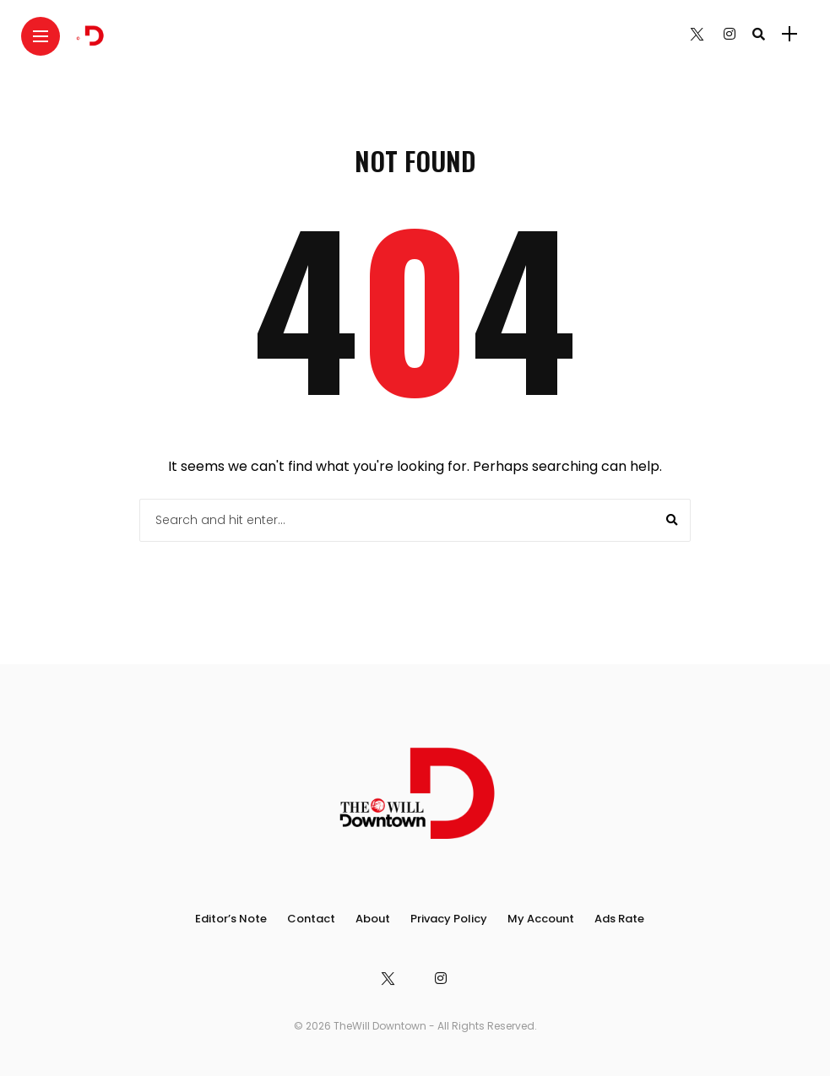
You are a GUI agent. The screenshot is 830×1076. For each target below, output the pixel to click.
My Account (540, 919)
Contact (311, 919)
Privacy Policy (448, 919)
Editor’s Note (231, 919)
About (372, 919)
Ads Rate (619, 919)
